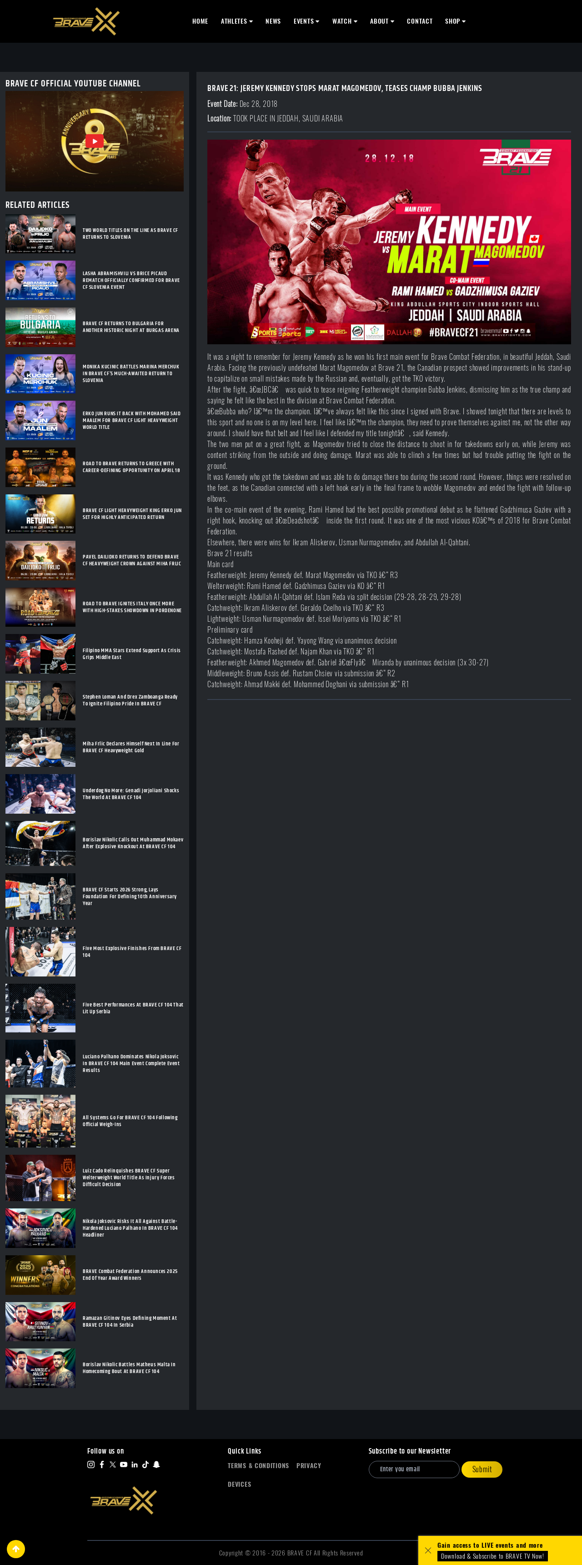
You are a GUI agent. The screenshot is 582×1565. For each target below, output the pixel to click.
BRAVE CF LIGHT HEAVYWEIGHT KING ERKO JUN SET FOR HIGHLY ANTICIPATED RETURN (132, 514)
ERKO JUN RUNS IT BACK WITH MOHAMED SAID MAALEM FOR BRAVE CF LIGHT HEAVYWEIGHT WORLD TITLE (132, 420)
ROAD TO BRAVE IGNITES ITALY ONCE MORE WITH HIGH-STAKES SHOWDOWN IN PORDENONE (132, 607)
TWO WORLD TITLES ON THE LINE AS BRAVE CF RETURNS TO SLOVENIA (130, 234)
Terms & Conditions (258, 1465)
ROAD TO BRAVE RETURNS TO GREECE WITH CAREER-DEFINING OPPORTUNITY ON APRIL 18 (131, 467)
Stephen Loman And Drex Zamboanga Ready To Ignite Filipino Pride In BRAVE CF (130, 700)
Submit (482, 1469)
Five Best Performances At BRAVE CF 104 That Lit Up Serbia (133, 1008)
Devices (239, 1484)
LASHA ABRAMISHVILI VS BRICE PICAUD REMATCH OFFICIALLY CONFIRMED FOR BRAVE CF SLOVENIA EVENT (131, 280)
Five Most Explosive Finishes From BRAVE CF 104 (132, 952)
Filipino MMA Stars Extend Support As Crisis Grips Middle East (132, 654)
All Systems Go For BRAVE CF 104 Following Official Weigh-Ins (130, 1121)
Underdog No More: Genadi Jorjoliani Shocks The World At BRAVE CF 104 (131, 794)
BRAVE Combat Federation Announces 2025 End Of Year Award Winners (130, 1275)
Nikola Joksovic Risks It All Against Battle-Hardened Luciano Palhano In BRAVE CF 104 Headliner (130, 1228)
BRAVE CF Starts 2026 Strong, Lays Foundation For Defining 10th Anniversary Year (130, 896)
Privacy (308, 1465)
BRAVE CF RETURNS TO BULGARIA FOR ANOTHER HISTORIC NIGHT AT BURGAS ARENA (131, 327)
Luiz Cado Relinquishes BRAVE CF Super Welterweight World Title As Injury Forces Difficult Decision (129, 1177)
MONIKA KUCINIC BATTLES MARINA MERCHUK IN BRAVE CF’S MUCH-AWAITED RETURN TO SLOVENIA (131, 373)
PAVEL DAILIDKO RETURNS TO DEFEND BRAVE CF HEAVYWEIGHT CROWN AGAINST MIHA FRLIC (132, 560)
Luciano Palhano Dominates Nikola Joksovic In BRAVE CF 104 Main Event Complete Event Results (131, 1063)
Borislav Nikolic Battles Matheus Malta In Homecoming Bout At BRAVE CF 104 (129, 1368)
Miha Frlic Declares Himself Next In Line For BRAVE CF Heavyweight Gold (131, 747)
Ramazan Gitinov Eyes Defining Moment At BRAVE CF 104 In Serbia (130, 1321)
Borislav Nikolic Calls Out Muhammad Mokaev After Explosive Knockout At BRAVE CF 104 (133, 843)
